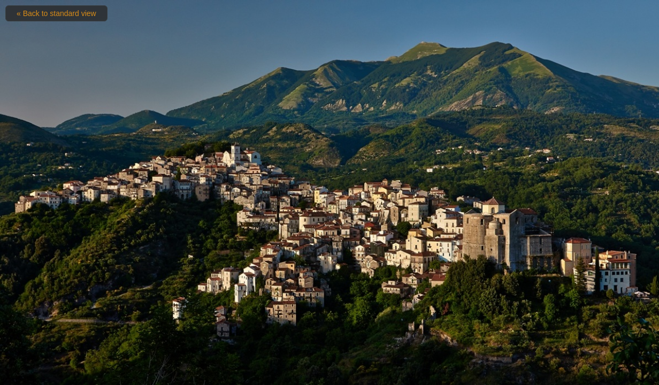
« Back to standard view (56, 13)
